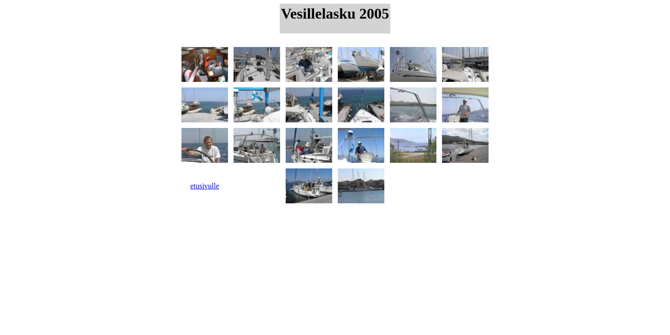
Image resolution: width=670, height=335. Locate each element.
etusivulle (204, 186)
